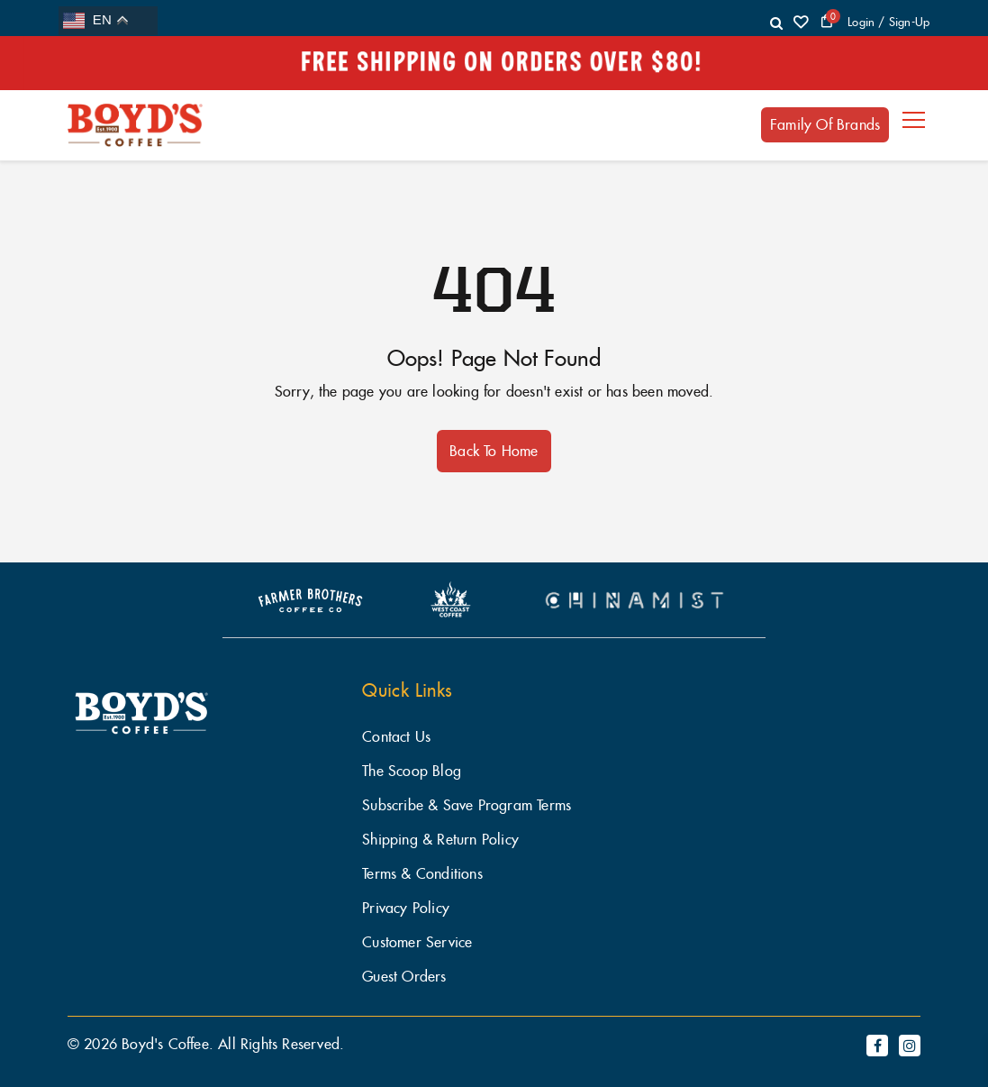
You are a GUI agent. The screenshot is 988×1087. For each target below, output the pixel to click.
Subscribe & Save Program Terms (466, 805)
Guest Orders (404, 976)
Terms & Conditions (422, 873)
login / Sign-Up (888, 22)
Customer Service (417, 942)
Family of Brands (825, 124)
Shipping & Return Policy (440, 839)
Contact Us (396, 736)
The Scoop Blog (411, 771)
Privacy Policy (405, 908)
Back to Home (493, 451)
